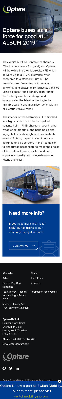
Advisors (36, 283)
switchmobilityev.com (31, 396)
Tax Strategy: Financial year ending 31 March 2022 (14, 295)
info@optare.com (19, 343)
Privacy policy (35, 380)
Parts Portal (37, 278)
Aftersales (7, 273)
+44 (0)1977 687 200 (23, 339)
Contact (35, 273)
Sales (5, 278)
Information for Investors (44, 291)
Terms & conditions (12, 380)
